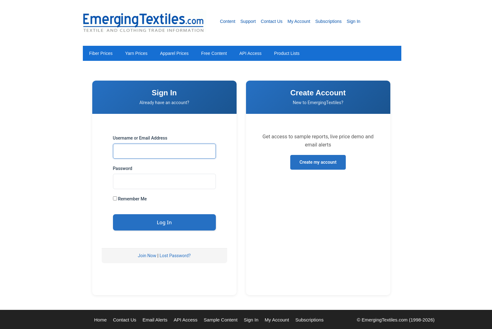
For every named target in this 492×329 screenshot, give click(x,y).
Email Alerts (154, 319)
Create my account (318, 162)
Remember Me (130, 198)
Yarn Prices (136, 53)
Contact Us (271, 21)
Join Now (147, 255)
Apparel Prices (174, 53)
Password (122, 168)
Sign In (354, 21)
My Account (298, 21)
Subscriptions (328, 21)
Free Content (214, 53)
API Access (250, 53)
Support (248, 21)
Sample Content (221, 319)
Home (100, 319)
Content (227, 21)
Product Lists (287, 53)
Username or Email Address (140, 138)
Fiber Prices (101, 53)
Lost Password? (174, 255)
